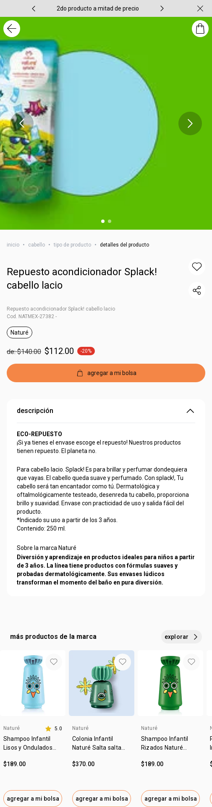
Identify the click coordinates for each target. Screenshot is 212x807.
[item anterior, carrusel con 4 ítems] (34, 8)
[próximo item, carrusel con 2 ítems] (190, 123)
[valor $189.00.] (32, 764)
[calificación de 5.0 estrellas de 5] (53, 728)
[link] (32, 746)
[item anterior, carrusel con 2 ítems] (22, 123)
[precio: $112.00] (106, 351)
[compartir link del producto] (196, 290)
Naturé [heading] (11, 728)
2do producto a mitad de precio (98, 8)
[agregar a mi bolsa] (106, 373)
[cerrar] (200, 8)
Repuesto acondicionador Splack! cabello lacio (82, 278)
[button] (196, 266)
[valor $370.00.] (101, 764)
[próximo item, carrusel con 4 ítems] (162, 8)
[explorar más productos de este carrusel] (181, 636)
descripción (106, 411)
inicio (13, 245)
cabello (36, 245)
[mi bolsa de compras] (200, 28)
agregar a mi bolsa (33, 798)
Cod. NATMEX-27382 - (32, 316)
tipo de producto (72, 245)
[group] (98, 8)
